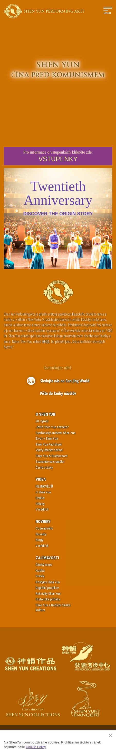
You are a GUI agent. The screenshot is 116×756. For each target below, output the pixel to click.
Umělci (40, 498)
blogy (39, 540)
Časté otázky (44, 467)
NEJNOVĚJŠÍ (44, 486)
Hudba (40, 571)
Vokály (40, 576)
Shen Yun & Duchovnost (51, 456)
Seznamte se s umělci (50, 461)
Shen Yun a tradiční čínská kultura (53, 607)
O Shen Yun (45, 414)
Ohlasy (40, 504)
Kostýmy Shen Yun (48, 582)
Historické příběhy (48, 599)
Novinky (43, 521)
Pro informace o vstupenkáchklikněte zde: (58, 156)
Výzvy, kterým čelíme (49, 450)
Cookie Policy (36, 747)
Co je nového (44, 528)
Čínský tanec (44, 565)
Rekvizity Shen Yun (48, 594)
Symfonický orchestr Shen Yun (55, 433)
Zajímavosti (47, 558)
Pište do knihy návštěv (58, 393)
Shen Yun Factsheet (49, 444)
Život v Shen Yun (47, 438)
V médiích (42, 509)
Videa (41, 479)
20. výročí (42, 421)
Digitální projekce (47, 588)
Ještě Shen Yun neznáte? (52, 427)
